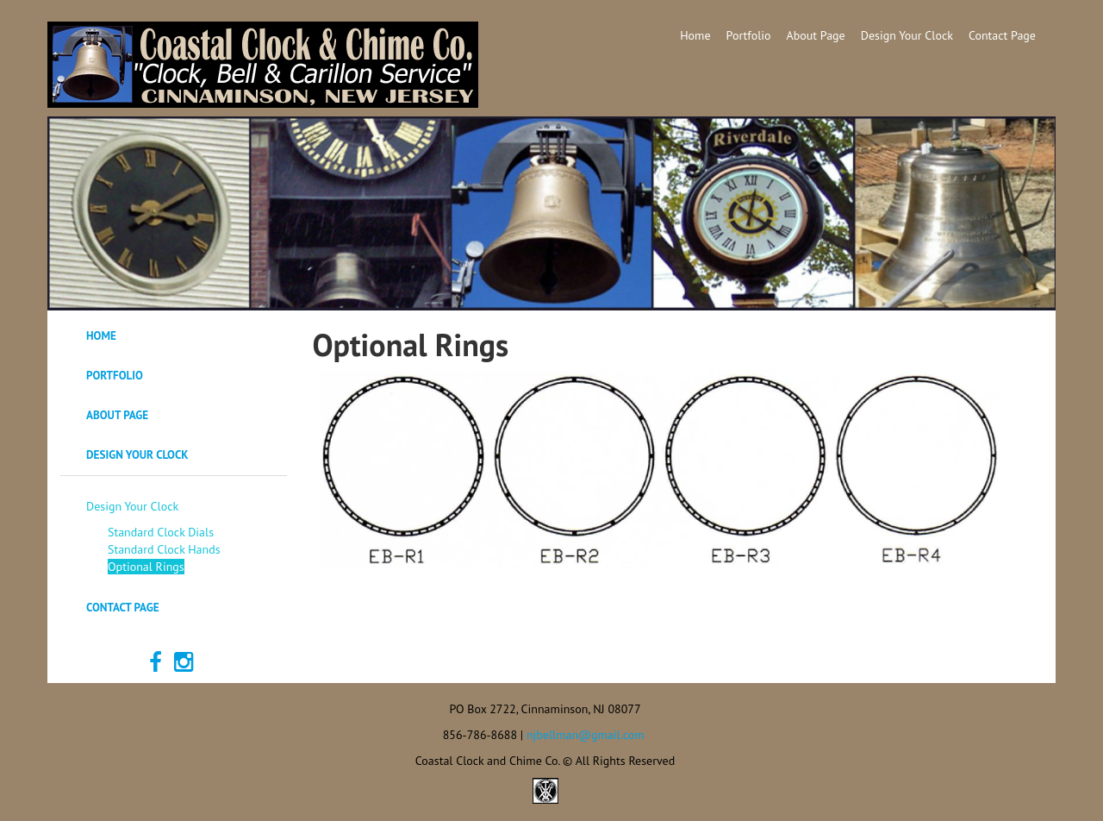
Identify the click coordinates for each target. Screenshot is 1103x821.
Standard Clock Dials (161, 532)
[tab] (173, 336)
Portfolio (748, 35)
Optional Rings (146, 566)
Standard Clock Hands (164, 549)
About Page (816, 35)
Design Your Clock (907, 35)
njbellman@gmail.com (586, 735)
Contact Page (1002, 35)
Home (695, 35)
